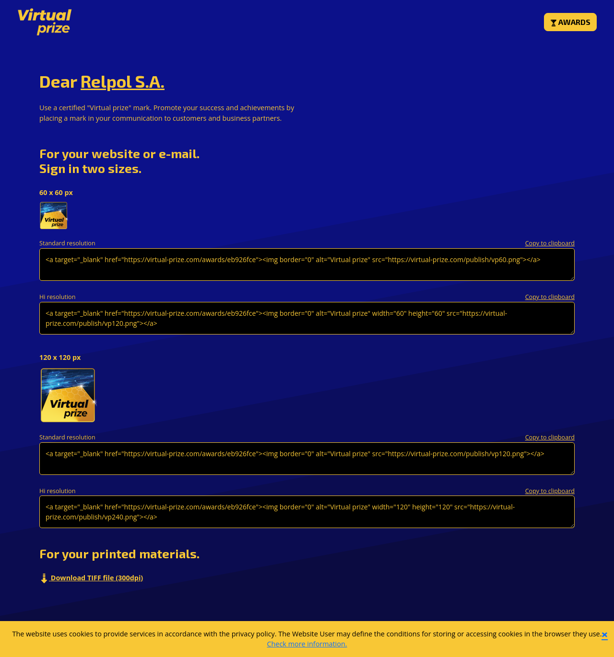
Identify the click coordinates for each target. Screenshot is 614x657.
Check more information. (307, 643)
